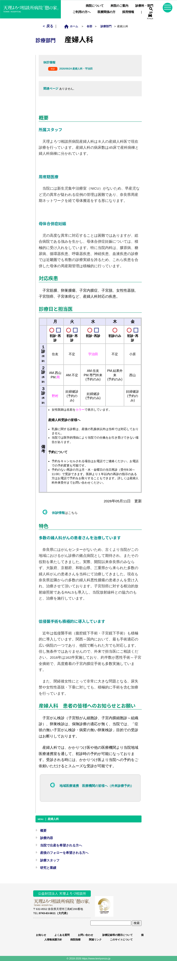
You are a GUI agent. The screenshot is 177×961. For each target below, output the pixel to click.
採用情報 (128, 12)
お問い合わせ (85, 935)
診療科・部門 (144, 5)
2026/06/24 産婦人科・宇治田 (76, 68)
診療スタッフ (49, 860)
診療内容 (46, 838)
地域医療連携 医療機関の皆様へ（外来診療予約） (96, 786)
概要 (43, 830)
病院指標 (75, 939)
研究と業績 (48, 868)
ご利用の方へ (82, 12)
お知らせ (41, 935)
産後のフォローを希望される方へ (64, 853)
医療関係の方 (106, 12)
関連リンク (95, 939)
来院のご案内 (119, 5)
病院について (95, 5)
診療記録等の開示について (117, 935)
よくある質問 (62, 935)
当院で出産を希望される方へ (61, 845)
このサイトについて (121, 939)
